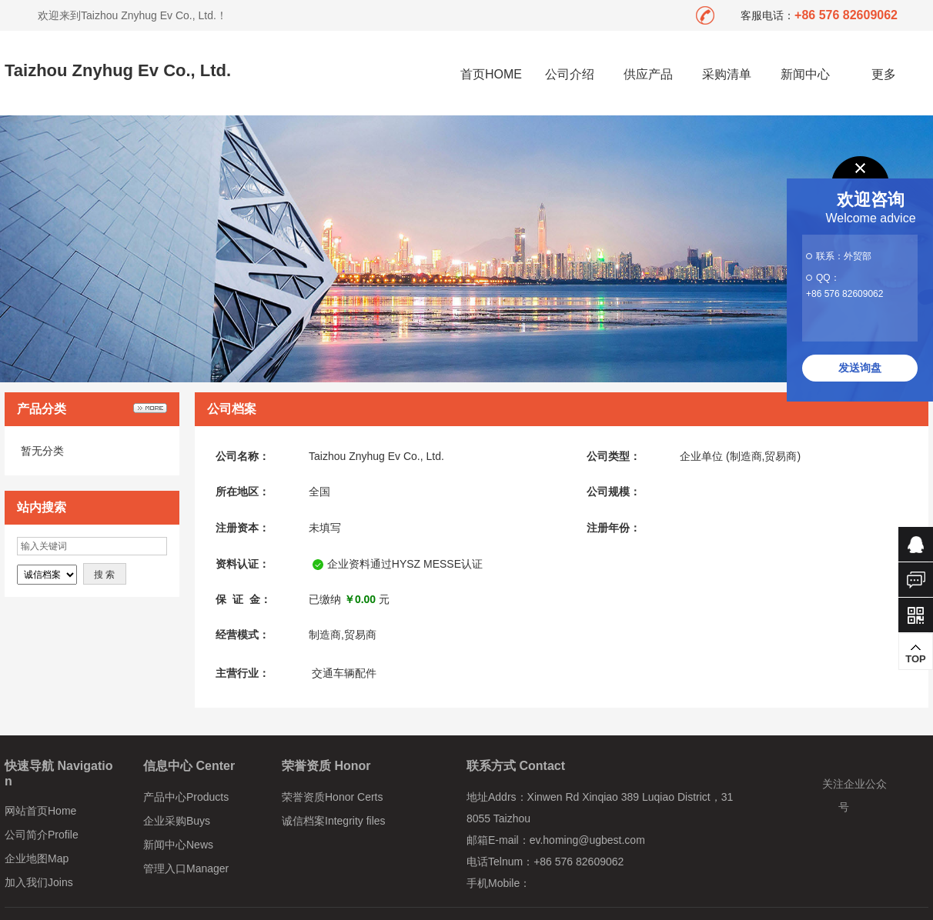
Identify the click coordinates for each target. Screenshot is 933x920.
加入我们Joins (39, 882)
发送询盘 (859, 368)
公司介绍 (569, 74)
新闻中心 (805, 74)
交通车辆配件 (344, 673)
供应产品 (648, 74)
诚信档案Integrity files (334, 821)
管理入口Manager (186, 868)
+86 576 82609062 (844, 293)
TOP (915, 654)
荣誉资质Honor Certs (332, 797)
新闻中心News (178, 844)
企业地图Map (37, 858)
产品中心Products (186, 797)
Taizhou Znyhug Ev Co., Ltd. (118, 70)
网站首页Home (40, 811)
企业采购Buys (176, 821)
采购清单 (726, 74)
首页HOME (491, 74)
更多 (884, 74)
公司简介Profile (42, 834)
